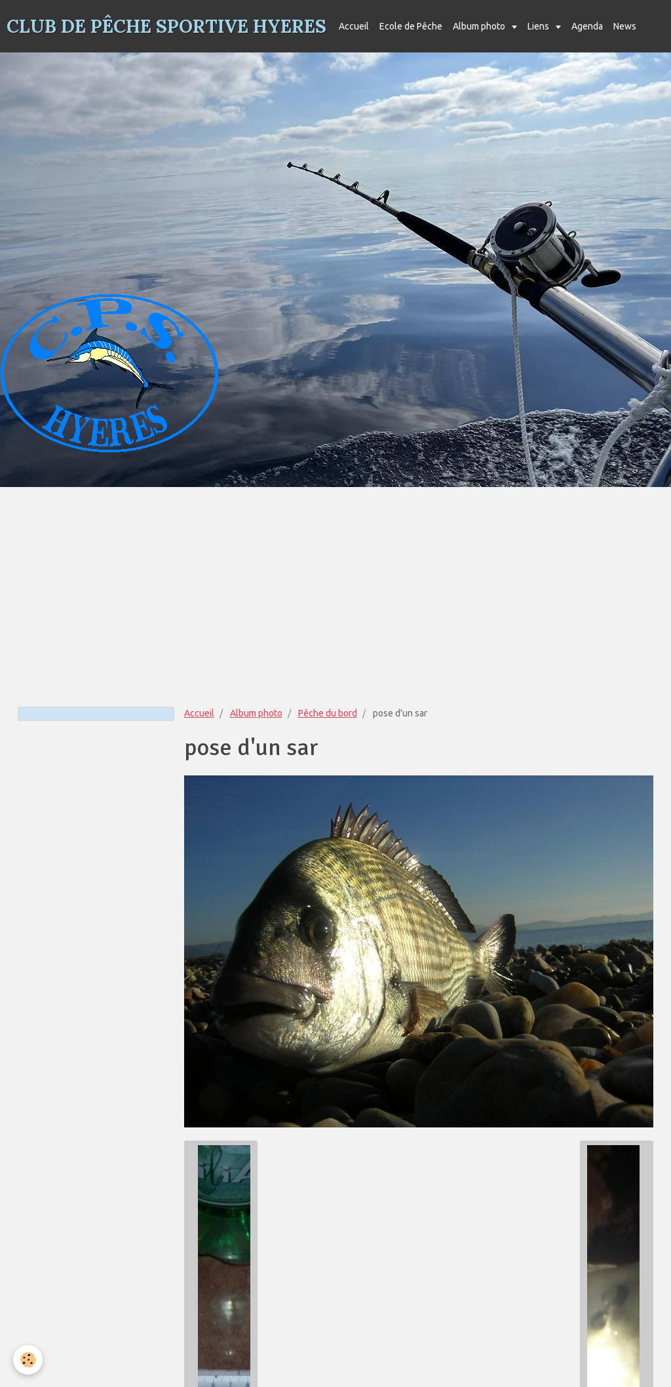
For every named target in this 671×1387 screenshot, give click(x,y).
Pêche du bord (327, 713)
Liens (539, 26)
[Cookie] (28, 1360)
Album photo (480, 26)
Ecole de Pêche (410, 26)
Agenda (587, 26)
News (624, 26)
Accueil (354, 26)
